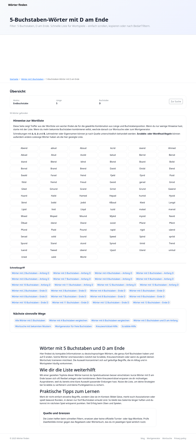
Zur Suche (176, 101)
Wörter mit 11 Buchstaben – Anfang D (74, 284)
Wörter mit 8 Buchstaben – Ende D (107, 296)
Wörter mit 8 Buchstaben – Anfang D (113, 278)
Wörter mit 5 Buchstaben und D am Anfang (156, 320)
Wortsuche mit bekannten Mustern (33, 326)
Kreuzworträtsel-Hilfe (106, 326)
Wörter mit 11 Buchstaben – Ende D (70, 302)
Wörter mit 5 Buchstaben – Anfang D (155, 273)
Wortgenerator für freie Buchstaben (73, 326)
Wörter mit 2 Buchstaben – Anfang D (30, 273)
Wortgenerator (153, 438)
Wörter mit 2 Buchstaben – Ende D (29, 290)
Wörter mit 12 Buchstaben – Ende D (111, 302)
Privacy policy (180, 438)
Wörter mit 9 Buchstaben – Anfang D (155, 278)
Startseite (14, 79)
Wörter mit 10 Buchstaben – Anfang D (31, 284)
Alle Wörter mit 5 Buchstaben (30, 320)
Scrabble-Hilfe (129, 326)
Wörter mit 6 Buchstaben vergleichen (110, 320)
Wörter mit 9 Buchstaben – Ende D (147, 296)
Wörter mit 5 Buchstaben (32, 79)
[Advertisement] (98, 55)
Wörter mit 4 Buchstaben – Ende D (107, 290)
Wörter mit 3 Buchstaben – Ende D (68, 290)
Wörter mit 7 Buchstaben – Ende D (68, 296)
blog (143, 438)
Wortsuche (167, 438)
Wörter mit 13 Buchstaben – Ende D (151, 302)
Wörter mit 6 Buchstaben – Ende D (29, 296)
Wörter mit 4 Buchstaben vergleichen (68, 320)
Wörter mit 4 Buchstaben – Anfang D (113, 273)
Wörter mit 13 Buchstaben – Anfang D (159, 284)
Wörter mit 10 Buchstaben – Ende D (30, 302)
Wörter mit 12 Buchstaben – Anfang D (116, 284)
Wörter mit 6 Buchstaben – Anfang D (30, 278)
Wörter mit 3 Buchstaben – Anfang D (72, 273)
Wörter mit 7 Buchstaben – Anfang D (72, 278)
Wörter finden (17, 5)
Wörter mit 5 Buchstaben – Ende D (147, 290)
